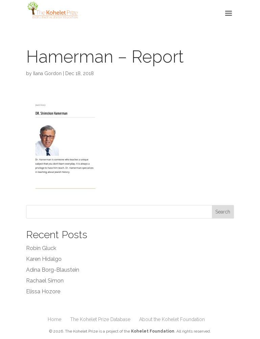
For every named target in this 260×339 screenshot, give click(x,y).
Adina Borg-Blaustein (52, 270)
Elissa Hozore (43, 291)
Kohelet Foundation (152, 331)
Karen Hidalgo (44, 259)
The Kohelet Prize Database (100, 319)
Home (54, 319)
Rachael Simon (45, 280)
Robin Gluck (41, 248)
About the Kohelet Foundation (172, 319)
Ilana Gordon (47, 73)
